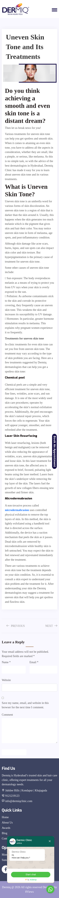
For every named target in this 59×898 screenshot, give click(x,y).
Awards (6, 827)
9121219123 (12, 795)
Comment (7, 714)
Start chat (31, 874)
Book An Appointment (55, 451)
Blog (4, 833)
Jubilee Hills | (13, 790)
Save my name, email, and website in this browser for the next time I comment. (25, 705)
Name (6, 662)
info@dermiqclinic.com (18, 801)
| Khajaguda (40, 790)
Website (6, 680)
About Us (7, 822)
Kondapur (27, 790)
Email (34, 662)
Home (5, 817)
